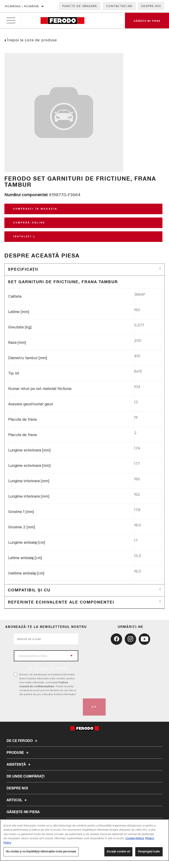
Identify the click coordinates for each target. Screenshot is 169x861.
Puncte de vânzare (79, 6)
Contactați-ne (119, 6)
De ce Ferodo (23, 741)
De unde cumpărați (25, 776)
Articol (17, 800)
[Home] (62, 20)
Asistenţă (19, 764)
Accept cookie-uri (118, 851)
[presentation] (47, 707)
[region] (84, 840)
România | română (22, 6)
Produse (18, 752)
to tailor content (48, 669)
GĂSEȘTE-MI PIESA (23, 812)
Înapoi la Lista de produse (32, 40)
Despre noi (151, 6)
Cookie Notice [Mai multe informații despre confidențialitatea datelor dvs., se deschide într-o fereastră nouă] (134, 838)
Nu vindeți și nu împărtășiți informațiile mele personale (41, 851)
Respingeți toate (149, 851)
